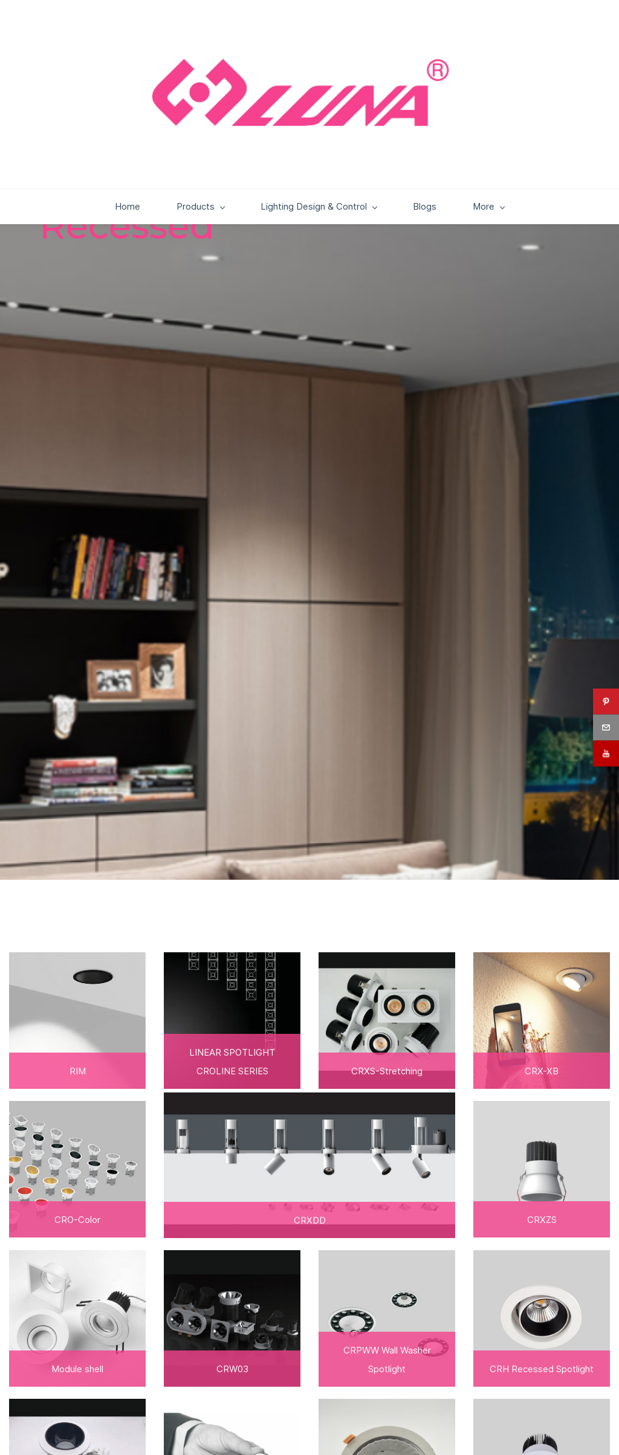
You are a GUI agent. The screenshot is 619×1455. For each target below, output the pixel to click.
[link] (541, 992)
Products (153, 236)
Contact (530, 236)
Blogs (377, 236)
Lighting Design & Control (271, 236)
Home (80, 236)
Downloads (449, 236)
